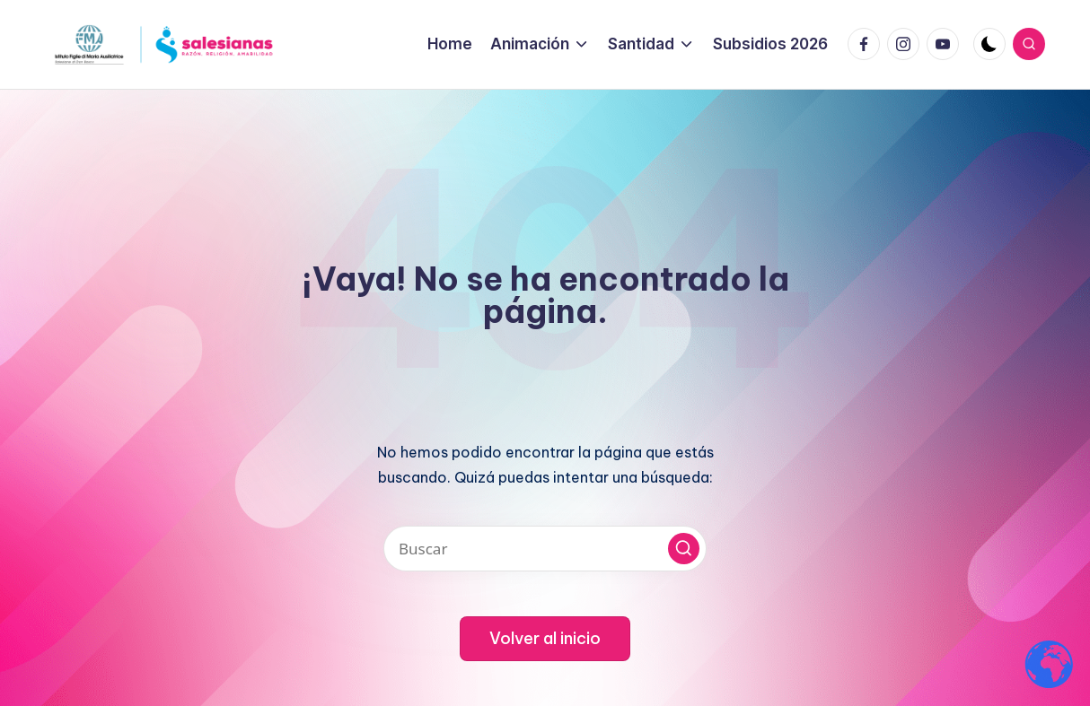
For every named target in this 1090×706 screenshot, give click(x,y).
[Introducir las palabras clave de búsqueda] (545, 548)
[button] (683, 548)
